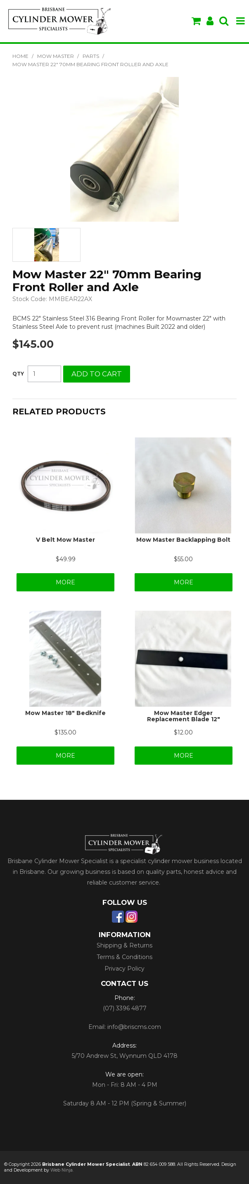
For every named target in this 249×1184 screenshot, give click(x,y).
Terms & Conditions (124, 957)
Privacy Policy (124, 968)
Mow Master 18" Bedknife (65, 713)
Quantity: (18, 374)
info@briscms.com (134, 1027)
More (65, 582)
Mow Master (55, 56)
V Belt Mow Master (65, 539)
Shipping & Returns (124, 945)
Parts (91, 56)
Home (20, 56)
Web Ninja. (62, 1170)
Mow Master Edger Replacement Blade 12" (183, 716)
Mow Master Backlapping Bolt (183, 539)
